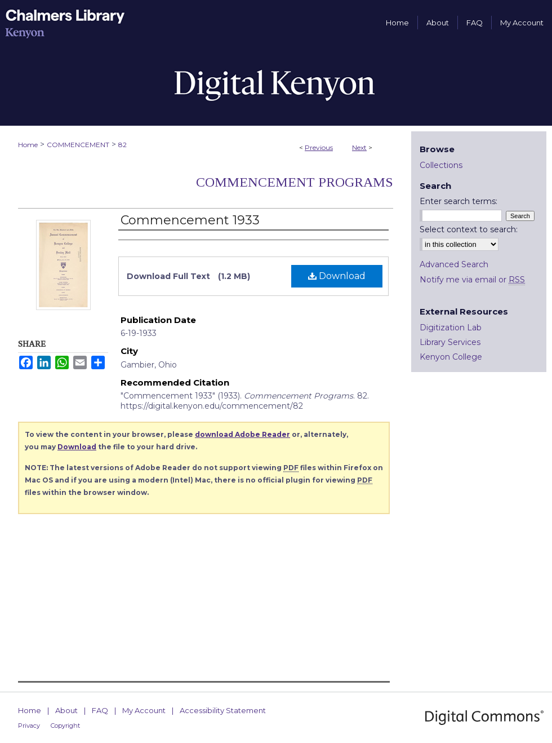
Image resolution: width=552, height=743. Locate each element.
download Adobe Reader (242, 434)
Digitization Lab (451, 327)
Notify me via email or (472, 280)
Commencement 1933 (190, 220)
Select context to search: (469, 229)
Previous (319, 147)
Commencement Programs (294, 182)
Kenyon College (451, 357)
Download (337, 276)
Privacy (29, 725)
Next (359, 147)
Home (28, 144)
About (66, 710)
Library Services (450, 342)
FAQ (100, 710)
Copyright (65, 725)
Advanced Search (454, 264)
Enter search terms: (458, 201)
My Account (144, 710)
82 (122, 144)
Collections (441, 165)
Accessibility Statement (223, 710)
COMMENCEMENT (78, 144)
